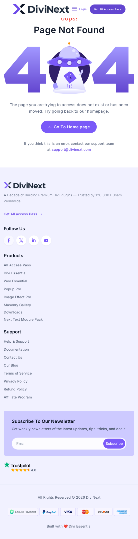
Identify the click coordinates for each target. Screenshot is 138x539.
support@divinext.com (71, 149)
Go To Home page (69, 126)
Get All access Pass (23, 214)
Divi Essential (80, 526)
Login (83, 8)
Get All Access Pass (108, 9)
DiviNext (93, 497)
